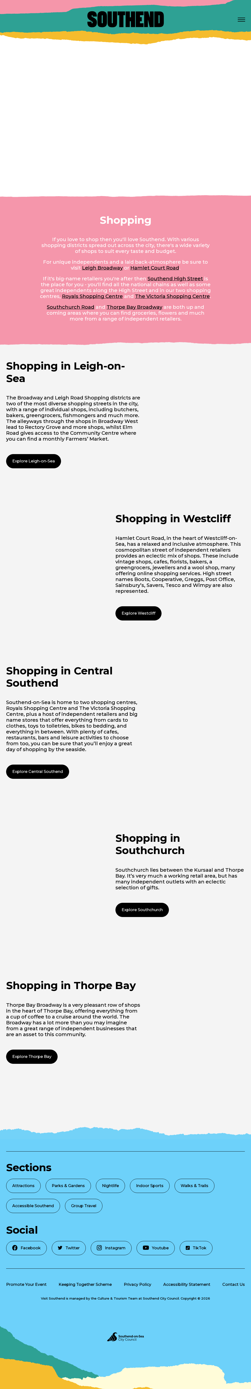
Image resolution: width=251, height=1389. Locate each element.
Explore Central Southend (37, 771)
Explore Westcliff (138, 613)
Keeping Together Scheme (85, 1284)
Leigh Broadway (102, 268)
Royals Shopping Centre (92, 296)
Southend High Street (175, 279)
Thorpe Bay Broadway (134, 307)
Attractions (23, 1185)
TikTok (196, 1248)
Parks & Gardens (68, 1185)
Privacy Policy (137, 1284)
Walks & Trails (194, 1185)
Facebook (26, 1248)
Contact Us (233, 1284)
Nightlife (110, 1185)
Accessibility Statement (186, 1284)
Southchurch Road (70, 307)
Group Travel (83, 1205)
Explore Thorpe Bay (31, 1056)
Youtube (156, 1248)
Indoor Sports (149, 1185)
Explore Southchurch (142, 909)
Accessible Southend (33, 1205)
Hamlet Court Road (154, 268)
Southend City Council (161, 1298)
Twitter (69, 1248)
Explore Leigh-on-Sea (33, 461)
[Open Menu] (241, 19)
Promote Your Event (26, 1284)
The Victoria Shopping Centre (172, 296)
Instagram (111, 1247)
